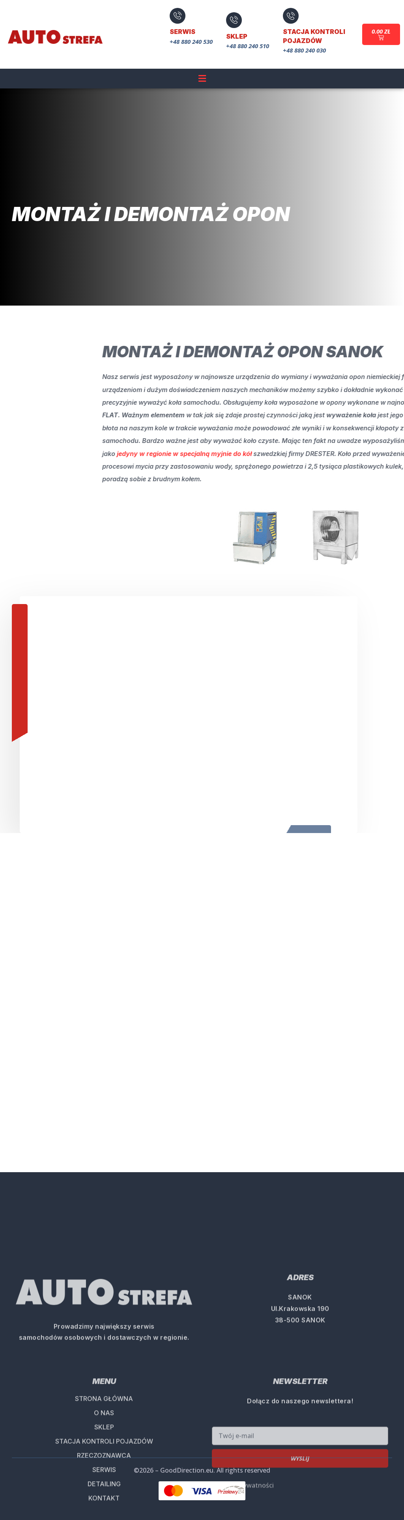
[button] (202, 78)
